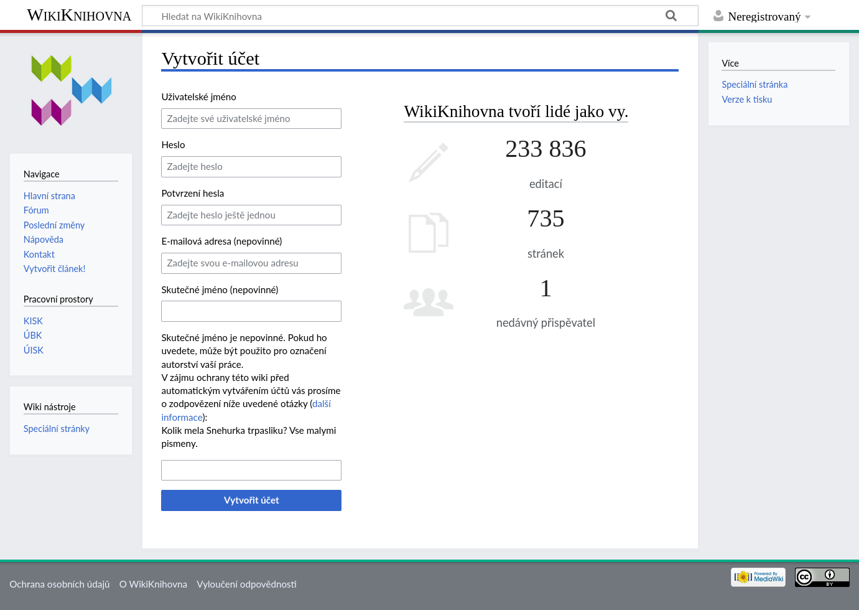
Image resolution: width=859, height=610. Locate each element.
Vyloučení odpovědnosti (247, 583)
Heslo (173, 144)
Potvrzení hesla (192, 193)
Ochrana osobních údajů (59, 583)
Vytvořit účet (251, 499)
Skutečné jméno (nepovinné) (219, 289)
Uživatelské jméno (198, 96)
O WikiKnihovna (153, 583)
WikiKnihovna (79, 14)
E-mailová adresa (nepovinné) (221, 240)
